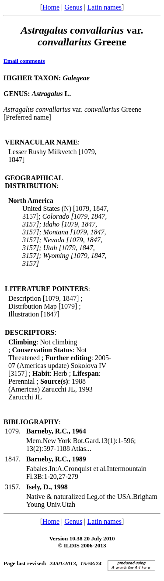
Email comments (24, 61)
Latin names (104, 7)
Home (50, 7)
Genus (73, 7)
